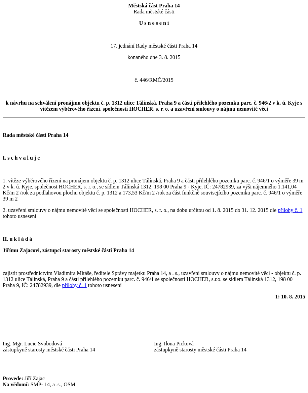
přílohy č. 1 (290, 210)
